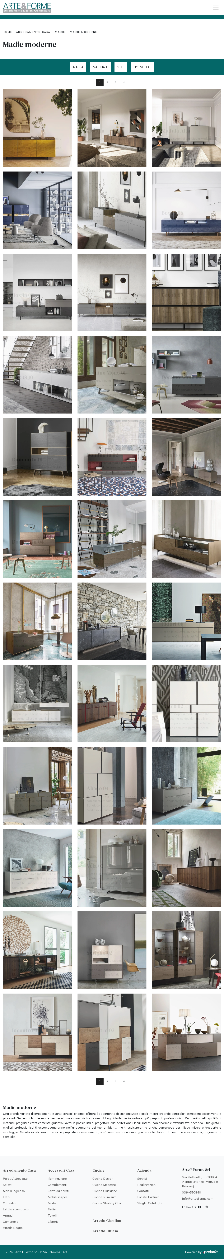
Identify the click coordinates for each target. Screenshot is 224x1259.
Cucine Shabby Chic (107, 1203)
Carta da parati (58, 1191)
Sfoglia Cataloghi (149, 1203)
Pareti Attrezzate (15, 1178)
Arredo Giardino (106, 1220)
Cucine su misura (104, 1197)
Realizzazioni (146, 1185)
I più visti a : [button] (142, 67)
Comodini (9, 1203)
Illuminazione (57, 1178)
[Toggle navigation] (216, 7)
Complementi (57, 1185)
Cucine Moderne (104, 1185)
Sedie (52, 1209)
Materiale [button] (100, 67)
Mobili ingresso (14, 1191)
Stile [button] (120, 67)
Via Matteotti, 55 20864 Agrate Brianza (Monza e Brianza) (200, 1181)
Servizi (142, 1178)
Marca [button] (78, 67)
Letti (6, 1197)
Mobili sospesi (58, 1197)
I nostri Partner (148, 1197)
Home (7, 32)
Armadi (8, 1215)
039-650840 (191, 1192)
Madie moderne (83, 32)
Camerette (10, 1221)
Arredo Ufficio (105, 1231)
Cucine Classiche (104, 1191)
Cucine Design (102, 1178)
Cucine (98, 1170)
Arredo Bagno (13, 1228)
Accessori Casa (61, 1170)
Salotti (7, 1185)
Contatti (143, 1191)
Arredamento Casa (33, 32)
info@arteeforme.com (197, 1198)
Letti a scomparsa (16, 1209)
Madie (60, 32)
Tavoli (52, 1215)
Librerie (53, 1221)
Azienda (144, 1170)
